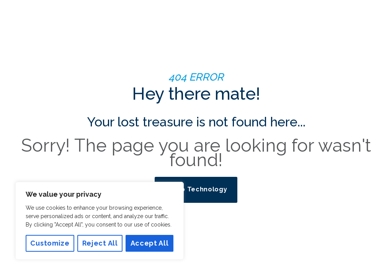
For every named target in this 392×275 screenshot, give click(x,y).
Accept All (150, 243)
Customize (49, 243)
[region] (99, 221)
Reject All (100, 243)
